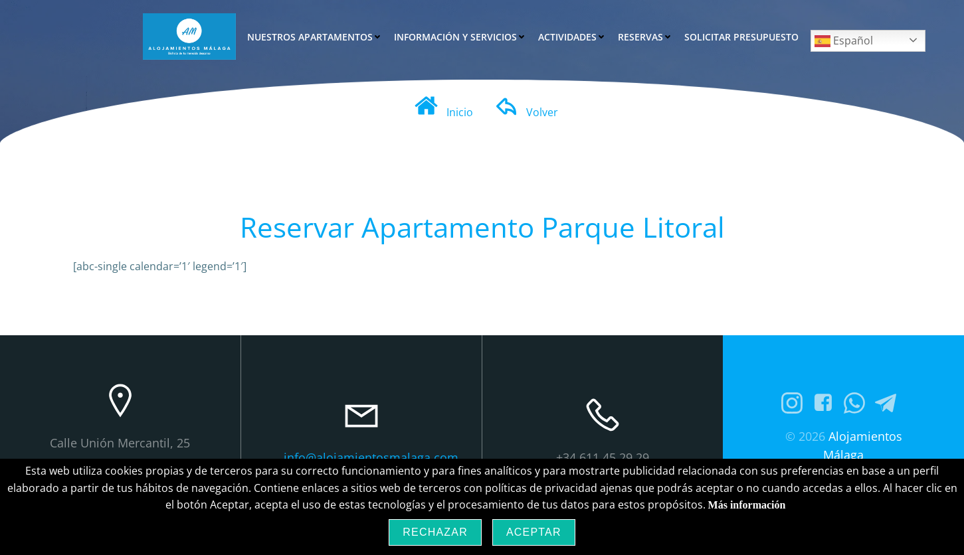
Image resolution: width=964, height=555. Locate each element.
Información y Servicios (460, 37)
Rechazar (435, 532)
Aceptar (533, 532)
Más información (747, 505)
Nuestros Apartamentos (314, 37)
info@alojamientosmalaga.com (371, 457)
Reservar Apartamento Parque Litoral (482, 227)
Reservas (645, 37)
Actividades (572, 37)
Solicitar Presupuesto (741, 37)
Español (844, 41)
